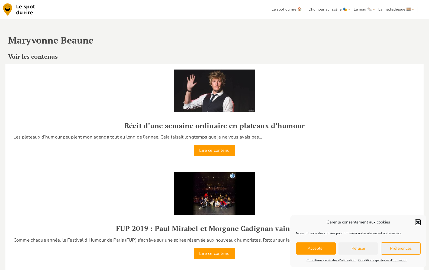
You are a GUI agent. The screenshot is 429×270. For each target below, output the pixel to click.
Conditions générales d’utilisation (331, 260)
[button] (418, 222)
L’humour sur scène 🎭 (327, 9)
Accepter (316, 248)
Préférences (401, 248)
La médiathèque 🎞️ (394, 9)
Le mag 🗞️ (363, 9)
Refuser (358, 248)
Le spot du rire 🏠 (287, 9)
